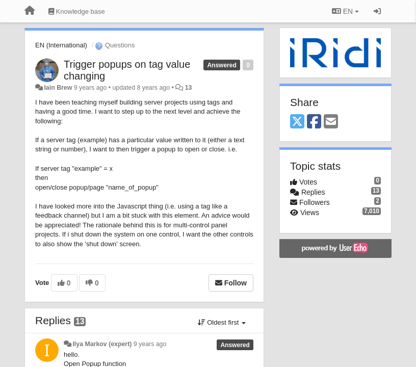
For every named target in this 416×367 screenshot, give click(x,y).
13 (188, 87)
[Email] (331, 122)
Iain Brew (58, 87)
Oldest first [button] (222, 322)
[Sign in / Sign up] (377, 11)
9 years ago (150, 344)
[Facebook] (314, 122)
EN (345, 11)
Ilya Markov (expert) (102, 344)
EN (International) (61, 45)
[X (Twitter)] (297, 122)
